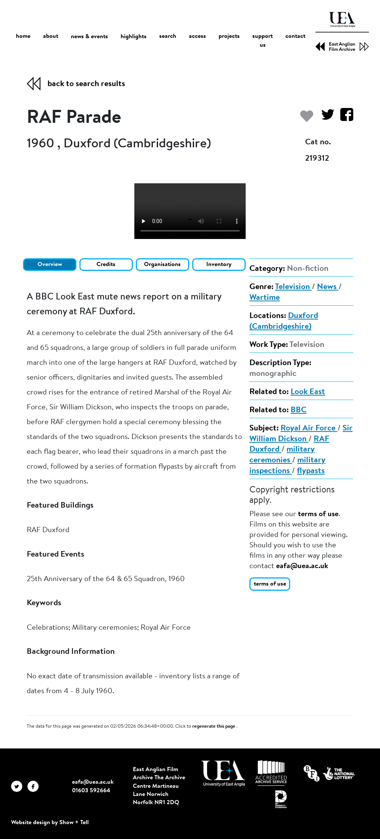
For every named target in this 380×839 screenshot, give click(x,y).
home (23, 36)
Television (293, 287)
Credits (105, 265)
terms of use (318, 514)
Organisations (162, 265)
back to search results (86, 84)
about (50, 37)
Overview (49, 265)
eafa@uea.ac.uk (302, 566)
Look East (308, 392)
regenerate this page (214, 726)
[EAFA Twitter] (19, 786)
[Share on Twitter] (324, 118)
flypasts (311, 471)
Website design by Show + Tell (50, 823)
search (167, 37)
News (327, 287)
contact (295, 37)
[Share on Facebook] (343, 118)
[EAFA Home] (342, 31)
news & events (89, 37)
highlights (133, 37)
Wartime (264, 298)
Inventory (219, 265)
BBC (299, 410)
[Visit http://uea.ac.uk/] (223, 773)
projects (229, 37)
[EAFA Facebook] (34, 786)
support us (263, 41)
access (197, 37)
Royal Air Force (309, 429)
